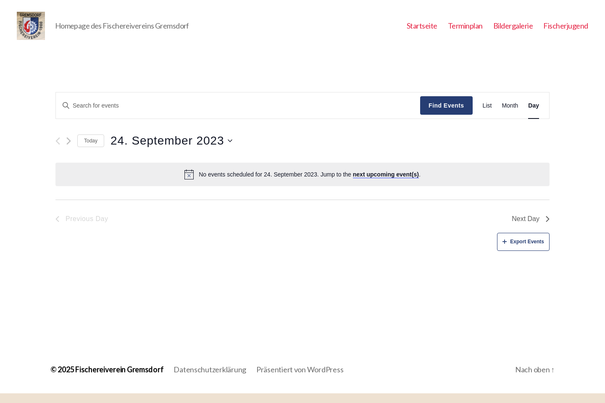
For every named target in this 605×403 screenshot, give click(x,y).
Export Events (523, 251)
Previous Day (81, 228)
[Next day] (68, 151)
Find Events (446, 115)
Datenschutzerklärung (210, 379)
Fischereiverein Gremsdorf (119, 379)
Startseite (422, 30)
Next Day (531, 228)
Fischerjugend (565, 30)
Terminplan (465, 30)
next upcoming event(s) (386, 184)
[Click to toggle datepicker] (171, 150)
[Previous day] (57, 151)
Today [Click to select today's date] (90, 150)
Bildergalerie (513, 30)
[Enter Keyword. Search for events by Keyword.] (238, 115)
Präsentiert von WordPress (299, 379)
